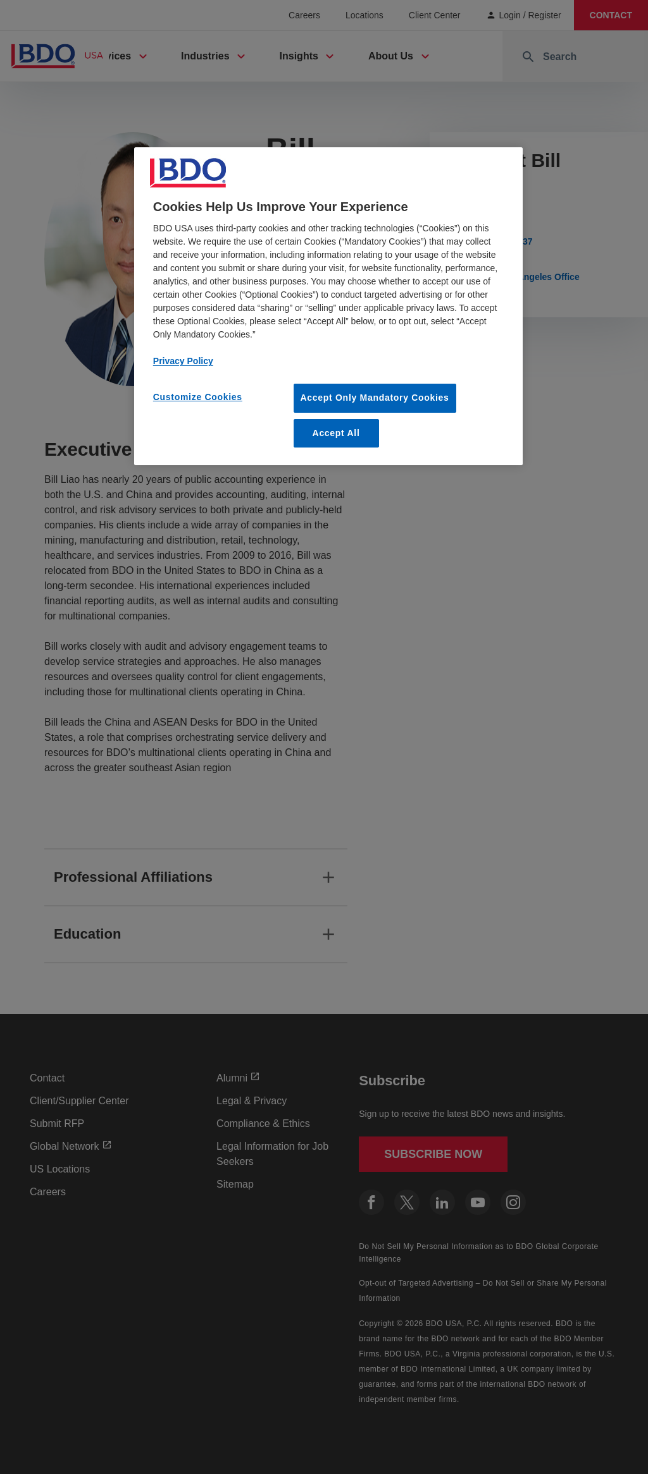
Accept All (336, 433)
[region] (328, 306)
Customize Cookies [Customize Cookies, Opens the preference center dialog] (197, 397)
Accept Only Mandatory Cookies (375, 398)
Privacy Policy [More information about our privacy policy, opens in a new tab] (183, 361)
